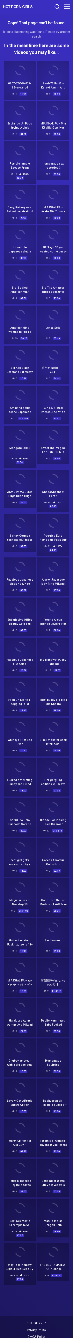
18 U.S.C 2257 (36, 1323)
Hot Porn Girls (18, 7)
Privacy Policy (36, 1330)
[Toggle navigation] (67, 6)
